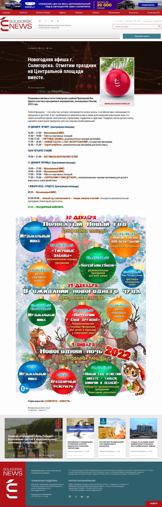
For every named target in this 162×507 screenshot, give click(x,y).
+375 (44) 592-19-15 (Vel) (39, 496)
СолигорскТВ (153, 12)
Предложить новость (142, 36)
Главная (6, 12)
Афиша (62, 12)
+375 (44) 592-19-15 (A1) (93, 488)
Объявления (114, 12)
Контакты (133, 12)
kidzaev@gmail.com (38, 490)
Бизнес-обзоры (43, 12)
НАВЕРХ (154, 503)
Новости (23, 12)
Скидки (95, 12)
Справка (79, 12)
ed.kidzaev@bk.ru (80, 490)
